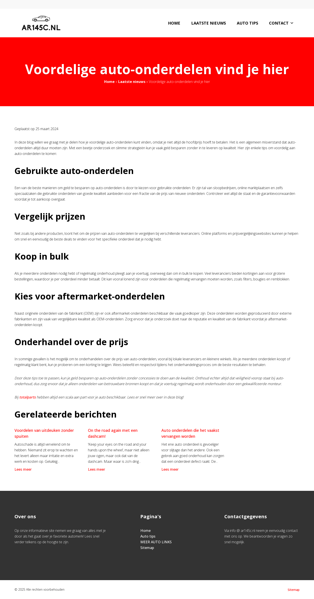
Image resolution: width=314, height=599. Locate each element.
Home (174, 23)
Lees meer (23, 469)
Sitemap (147, 547)
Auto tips (247, 23)
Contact (281, 23)
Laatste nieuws (208, 23)
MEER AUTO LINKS (156, 542)
